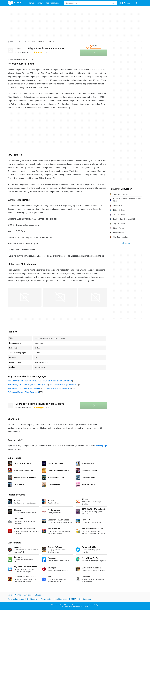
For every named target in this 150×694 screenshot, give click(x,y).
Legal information (61, 599)
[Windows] (14, 42)
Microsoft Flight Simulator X (39, 48)
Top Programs (52, 3)
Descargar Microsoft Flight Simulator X (23, 381)
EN (138, 3)
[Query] (90, 3)
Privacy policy (46, 599)
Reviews (40, 3)
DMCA (73, 599)
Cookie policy (32, 599)
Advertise (28, 595)
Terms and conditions (16, 599)
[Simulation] (28, 42)
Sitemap (38, 595)
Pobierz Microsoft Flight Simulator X (64, 385)
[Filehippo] (16, 3)
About (10, 595)
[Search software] (113, 3)
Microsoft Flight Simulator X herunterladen (24, 388)
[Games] (21, 42)
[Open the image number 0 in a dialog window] (24, 297)
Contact (18, 595)
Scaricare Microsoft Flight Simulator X (57, 381)
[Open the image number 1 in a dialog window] (60, 297)
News (31, 3)
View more (126, 243)
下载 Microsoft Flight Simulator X (58, 388)
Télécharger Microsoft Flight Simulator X (23, 392)
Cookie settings (85, 599)
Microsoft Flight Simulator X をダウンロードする (26, 385)
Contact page (100, 446)
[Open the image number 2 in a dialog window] (95, 297)
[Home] (8, 42)
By (21, 52)
